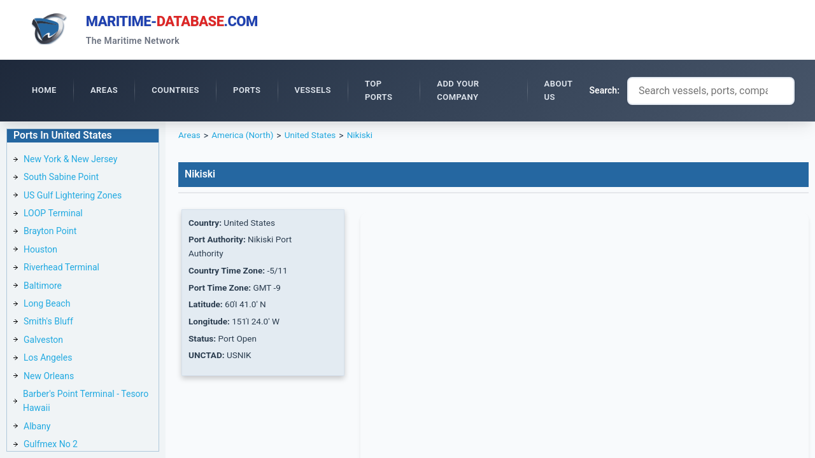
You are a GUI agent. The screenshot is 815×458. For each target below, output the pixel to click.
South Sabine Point (61, 179)
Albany (37, 428)
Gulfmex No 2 (51, 446)
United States (313, 137)
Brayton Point (50, 233)
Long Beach (47, 305)
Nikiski (364, 137)
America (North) (244, 137)
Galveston (43, 342)
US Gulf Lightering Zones (73, 197)
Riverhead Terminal (61, 269)
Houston (40, 251)
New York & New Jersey (70, 161)
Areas (189, 137)
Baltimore (43, 287)
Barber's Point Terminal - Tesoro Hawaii (85, 403)
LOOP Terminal (53, 215)
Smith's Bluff (48, 323)
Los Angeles (48, 359)
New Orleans (49, 378)
